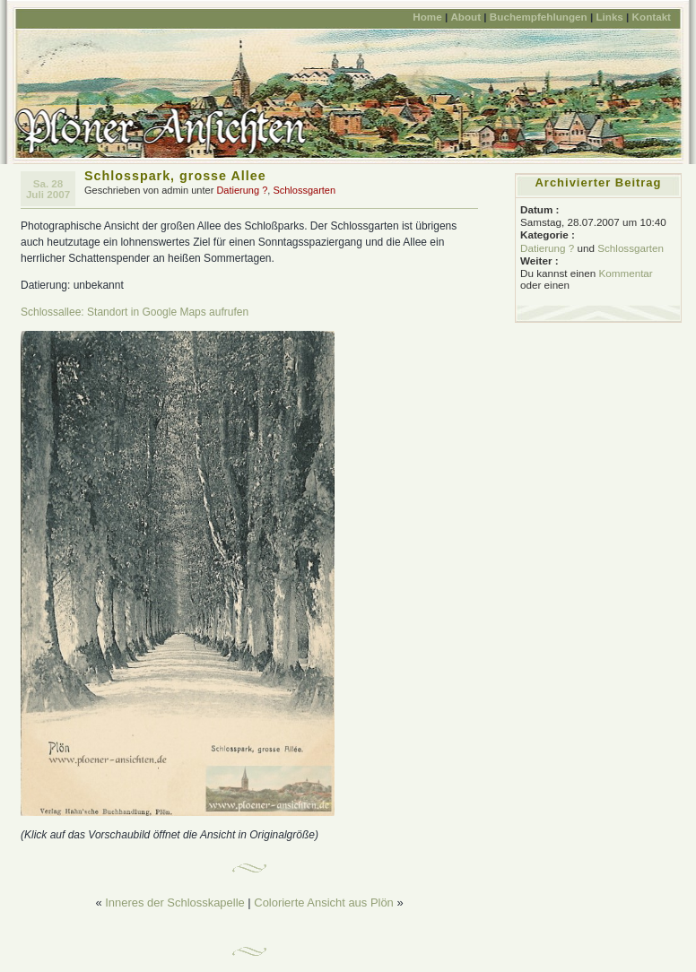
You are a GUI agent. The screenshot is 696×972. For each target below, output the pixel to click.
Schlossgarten (304, 190)
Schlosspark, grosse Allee (175, 176)
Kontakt (651, 16)
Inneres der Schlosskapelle (175, 902)
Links (609, 16)
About (465, 16)
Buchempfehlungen (538, 16)
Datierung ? (241, 190)
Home (427, 16)
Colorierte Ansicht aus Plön (324, 902)
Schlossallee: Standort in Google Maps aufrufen (134, 312)
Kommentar (625, 273)
